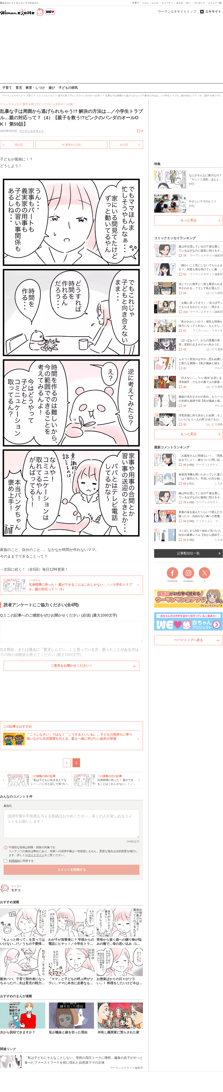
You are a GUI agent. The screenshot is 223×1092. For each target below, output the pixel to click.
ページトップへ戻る (188, 640)
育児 (19, 87)
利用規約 (14, 860)
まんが (179, 3)
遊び (51, 87)
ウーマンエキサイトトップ (177, 11)
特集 (157, 163)
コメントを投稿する (71, 869)
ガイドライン (36, 854)
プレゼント (199, 3)
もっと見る (188, 220)
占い (188, 3)
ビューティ (167, 3)
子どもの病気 (68, 87)
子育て (135, 3)
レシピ (155, 3)
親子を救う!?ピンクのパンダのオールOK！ (49, 104)
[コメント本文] (71, 824)
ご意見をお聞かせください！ (71, 665)
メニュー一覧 (215, 3)
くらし (145, 3)
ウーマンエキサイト (31, 131)
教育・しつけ (35, 87)
